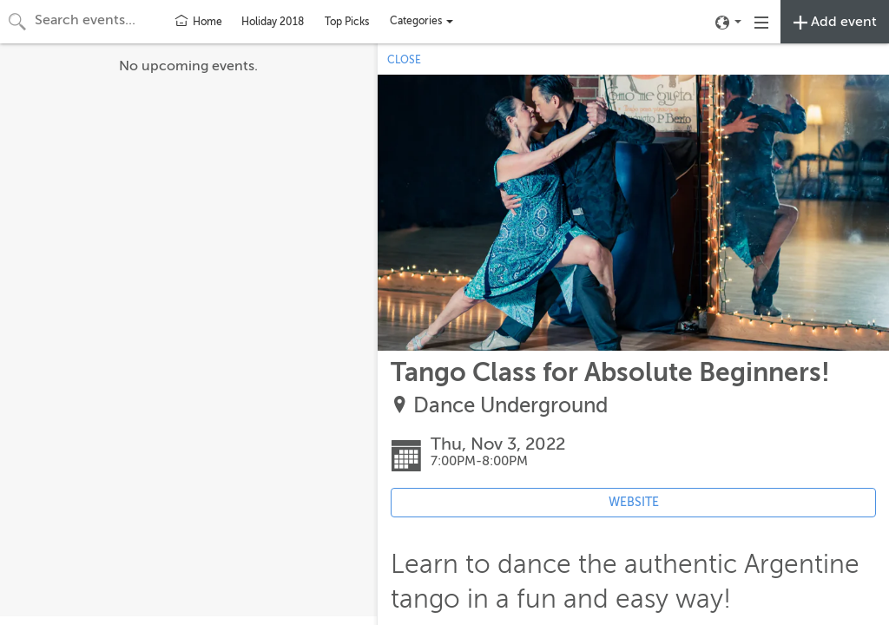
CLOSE (404, 60)
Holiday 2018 (272, 22)
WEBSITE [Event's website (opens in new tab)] (634, 502)
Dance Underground (510, 406)
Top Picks (347, 22)
